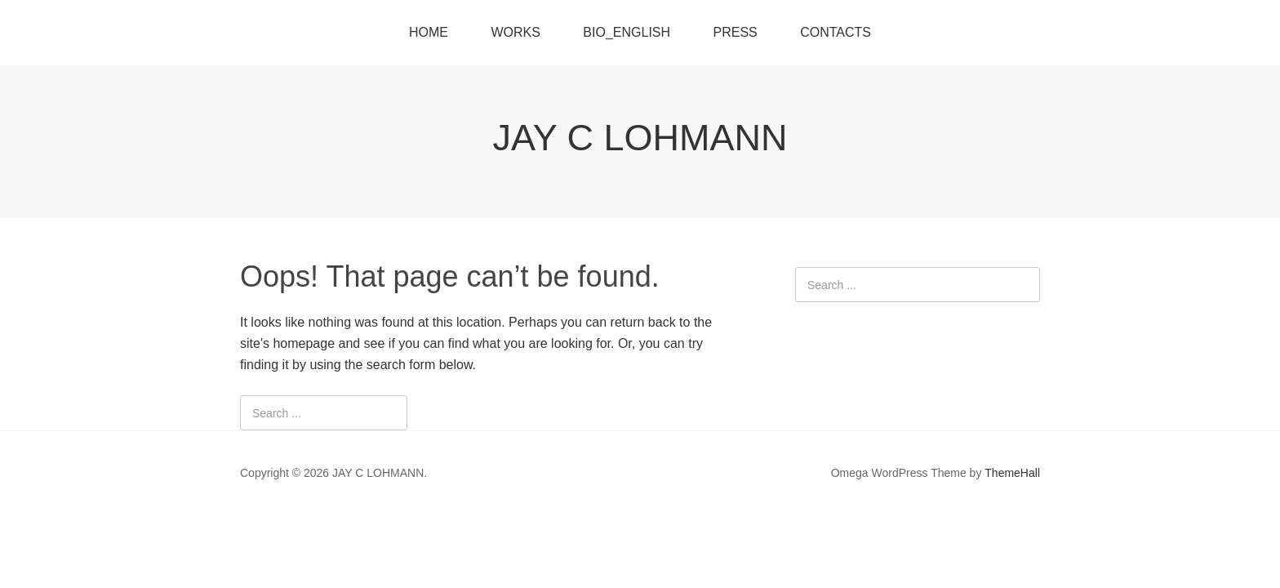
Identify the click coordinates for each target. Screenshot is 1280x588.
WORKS (515, 32)
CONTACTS (835, 32)
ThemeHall (1012, 472)
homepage (304, 343)
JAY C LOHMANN (640, 137)
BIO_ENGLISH (626, 32)
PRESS (735, 32)
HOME (428, 32)
